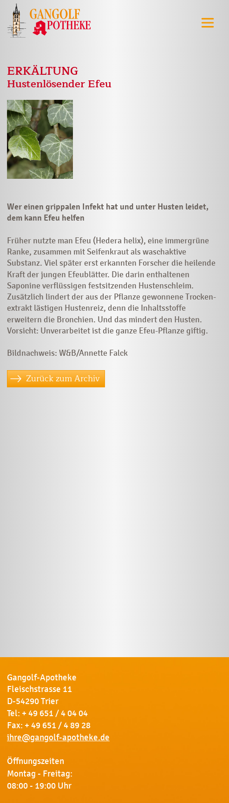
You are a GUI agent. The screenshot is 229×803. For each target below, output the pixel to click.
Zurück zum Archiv (63, 378)
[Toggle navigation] (207, 22)
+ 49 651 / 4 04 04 (55, 713)
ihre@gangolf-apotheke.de (58, 737)
